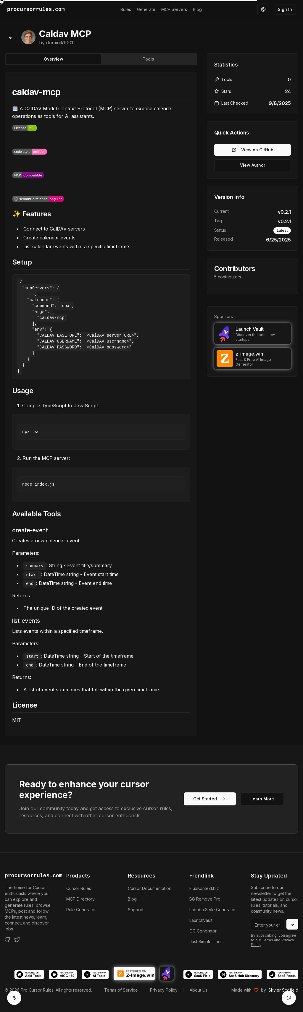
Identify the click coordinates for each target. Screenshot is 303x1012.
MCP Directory (80, 898)
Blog (197, 9)
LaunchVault (200, 920)
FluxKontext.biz (204, 888)
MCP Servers (174, 9)
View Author (252, 165)
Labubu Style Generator (212, 909)
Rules (125, 9)
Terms (267, 940)
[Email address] (267, 925)
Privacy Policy (164, 989)
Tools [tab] (148, 58)
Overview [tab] (53, 58)
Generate (146, 9)
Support (136, 909)
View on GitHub (252, 149)
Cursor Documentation (149, 888)
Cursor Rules (78, 888)
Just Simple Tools (206, 941)
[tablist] (101, 59)
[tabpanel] (101, 404)
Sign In (285, 9)
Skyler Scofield (283, 989)
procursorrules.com (28, 876)
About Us (198, 989)
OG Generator (203, 930)
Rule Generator (81, 909)
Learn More (262, 798)
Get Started (209, 798)
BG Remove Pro (204, 898)
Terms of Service (121, 989)
